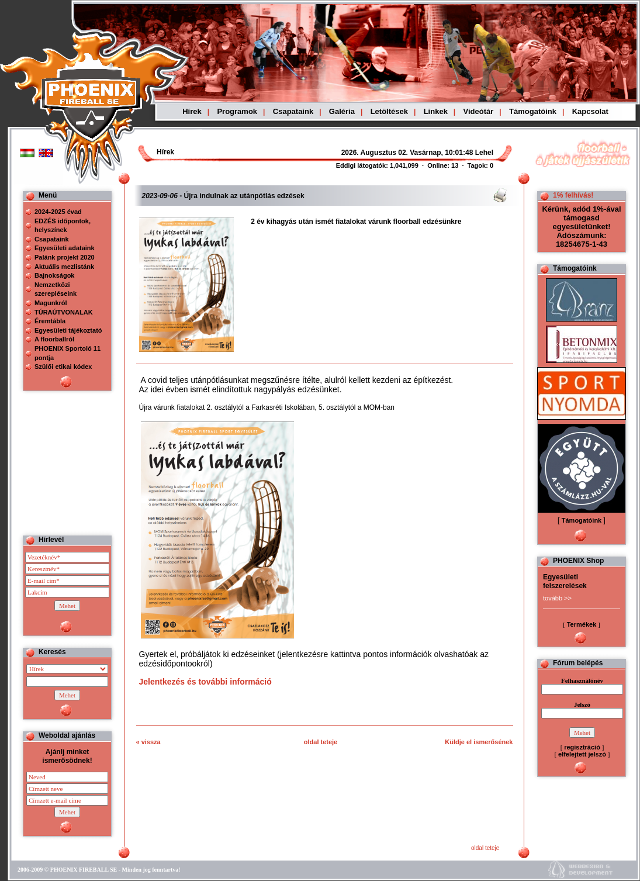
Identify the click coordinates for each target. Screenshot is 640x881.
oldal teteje (320, 741)
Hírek (192, 111)
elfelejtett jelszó (582, 754)
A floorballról (54, 339)
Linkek (436, 111)
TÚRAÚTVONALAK (63, 312)
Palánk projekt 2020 (64, 257)
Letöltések (389, 111)
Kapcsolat (590, 111)
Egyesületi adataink (64, 247)
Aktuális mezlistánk (64, 266)
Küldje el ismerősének (479, 741)
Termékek (582, 624)
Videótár (478, 111)
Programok (237, 111)
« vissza (148, 741)
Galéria (342, 111)
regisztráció (582, 747)
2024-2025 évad (58, 211)
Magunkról (50, 302)
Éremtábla (49, 320)
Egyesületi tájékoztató (68, 330)
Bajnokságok (54, 275)
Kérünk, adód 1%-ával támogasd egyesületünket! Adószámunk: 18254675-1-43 (581, 226)
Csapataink (293, 111)
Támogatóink (532, 111)
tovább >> (557, 598)
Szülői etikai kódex (63, 366)
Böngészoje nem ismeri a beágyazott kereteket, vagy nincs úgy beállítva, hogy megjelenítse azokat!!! (387, 152)
